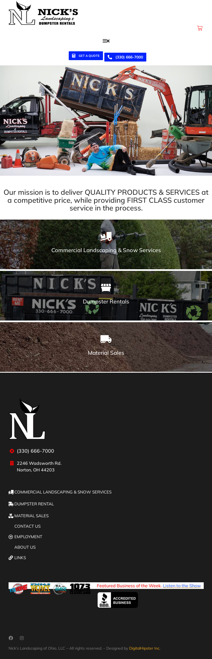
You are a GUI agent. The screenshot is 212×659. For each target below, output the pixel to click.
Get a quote (86, 56)
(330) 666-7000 (125, 57)
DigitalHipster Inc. (144, 648)
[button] (106, 41)
